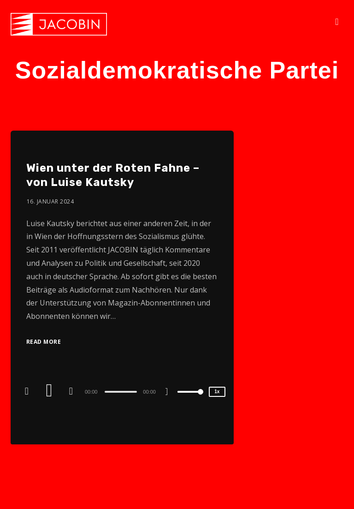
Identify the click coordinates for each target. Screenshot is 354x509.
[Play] (50, 391)
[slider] (121, 392)
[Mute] (170, 392)
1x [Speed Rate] (216, 391)
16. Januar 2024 (50, 201)
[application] (122, 391)
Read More (43, 342)
